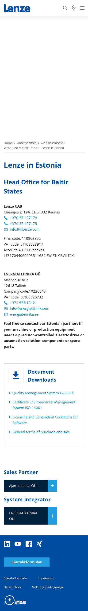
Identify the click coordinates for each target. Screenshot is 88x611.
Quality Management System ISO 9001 (43, 393)
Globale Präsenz (52, 143)
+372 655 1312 (22, 302)
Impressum (46, 578)
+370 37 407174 (23, 217)
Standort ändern (15, 578)
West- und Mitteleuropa (20, 148)
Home (8, 143)
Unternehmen (27, 143)
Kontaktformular (26, 562)
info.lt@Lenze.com (25, 229)
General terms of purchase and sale (41, 431)
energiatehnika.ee (24, 314)
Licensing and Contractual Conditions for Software (45, 420)
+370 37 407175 (23, 223)
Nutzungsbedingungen (48, 587)
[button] (10, 600)
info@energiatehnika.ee (29, 308)
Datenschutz (12, 587)
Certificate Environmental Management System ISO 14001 (43, 405)
